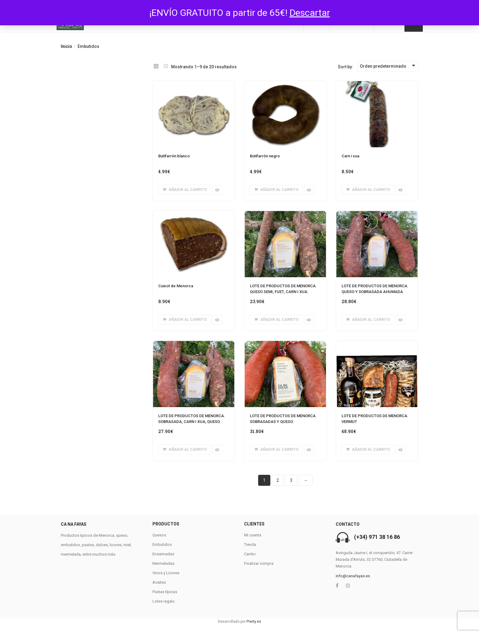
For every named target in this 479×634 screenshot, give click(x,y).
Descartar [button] (310, 12)
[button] (184, 190)
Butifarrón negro (265, 156)
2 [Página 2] (277, 480)
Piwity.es (254, 621)
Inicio (66, 46)
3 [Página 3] (291, 480)
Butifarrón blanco (174, 156)
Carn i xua (350, 156)
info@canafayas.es (353, 576)
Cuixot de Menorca (175, 286)
